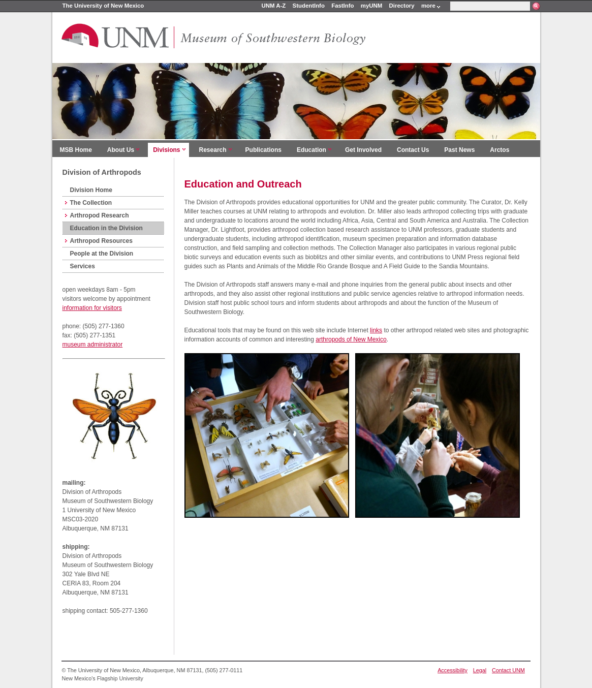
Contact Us (413, 149)
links (376, 330)
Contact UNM (508, 670)
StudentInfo (309, 6)
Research (213, 149)
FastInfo (342, 6)
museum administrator (93, 344)
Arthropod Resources (101, 240)
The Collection (91, 202)
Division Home (91, 190)
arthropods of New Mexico (351, 339)
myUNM (371, 6)
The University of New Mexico (103, 6)
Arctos (499, 149)
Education (311, 149)
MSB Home (76, 149)
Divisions (166, 149)
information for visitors (92, 307)
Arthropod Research (99, 215)
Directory (402, 6)
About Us (120, 149)
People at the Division (102, 253)
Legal (479, 670)
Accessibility (453, 670)
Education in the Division (106, 228)
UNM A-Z (274, 6)
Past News (459, 149)
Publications (263, 149)
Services (82, 266)
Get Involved (363, 149)
